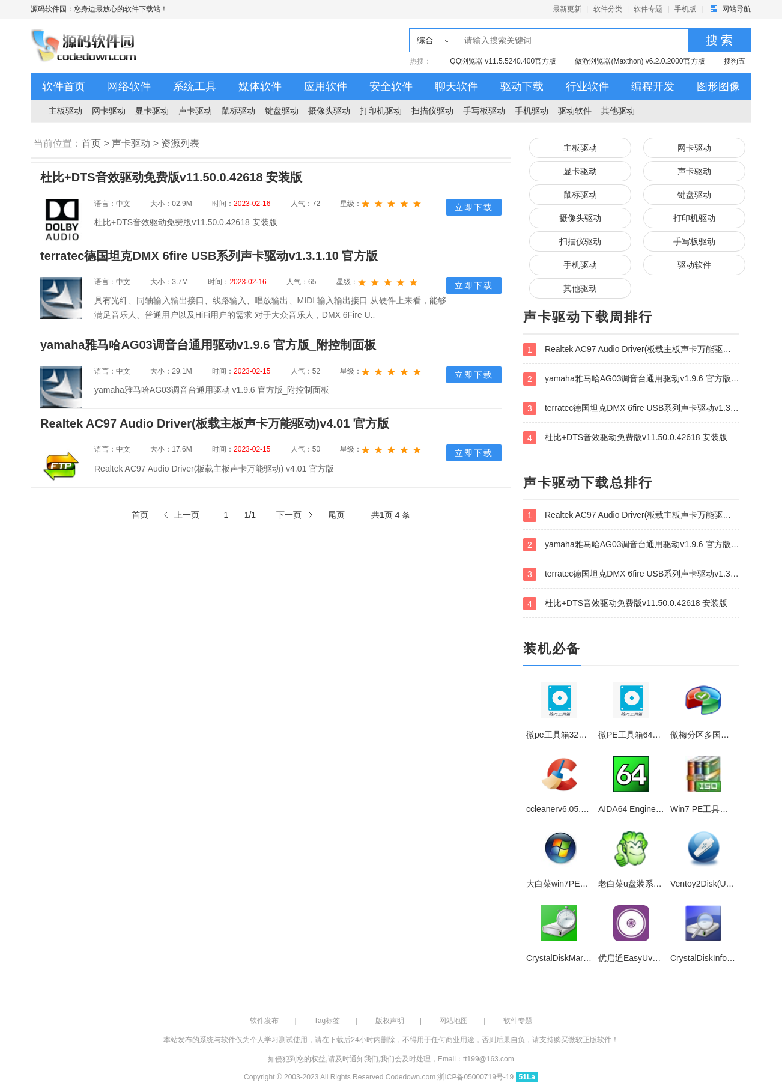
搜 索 (719, 40)
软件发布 (264, 1020)
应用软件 (325, 86)
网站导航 (736, 9)
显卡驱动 (152, 110)
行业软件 (587, 86)
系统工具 (194, 86)
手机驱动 (531, 110)
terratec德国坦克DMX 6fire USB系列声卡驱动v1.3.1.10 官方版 (631, 408)
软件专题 (648, 9)
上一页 (186, 515)
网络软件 (129, 86)
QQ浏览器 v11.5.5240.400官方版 (503, 61)
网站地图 (453, 1020)
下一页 (289, 515)
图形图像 (718, 86)
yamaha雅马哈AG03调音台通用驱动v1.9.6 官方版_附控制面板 (631, 379)
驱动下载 (522, 86)
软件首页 (63, 86)
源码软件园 (85, 46)
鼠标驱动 (238, 110)
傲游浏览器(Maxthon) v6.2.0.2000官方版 (640, 61)
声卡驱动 (195, 110)
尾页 (336, 515)
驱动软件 (575, 110)
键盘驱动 (282, 110)
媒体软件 (260, 86)
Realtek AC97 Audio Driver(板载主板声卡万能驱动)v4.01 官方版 (631, 349)
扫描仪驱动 (432, 110)
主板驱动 (65, 110)
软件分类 (607, 9)
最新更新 (567, 9)
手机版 (685, 9)
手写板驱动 (484, 110)
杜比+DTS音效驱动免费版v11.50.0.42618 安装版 (625, 437)
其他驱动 (618, 110)
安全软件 (391, 86)
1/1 (250, 515)
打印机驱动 (381, 110)
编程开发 (652, 86)
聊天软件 (456, 86)
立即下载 (474, 207)
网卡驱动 (109, 110)
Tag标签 (327, 1020)
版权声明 (389, 1020)
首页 (91, 143)
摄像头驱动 (329, 110)
